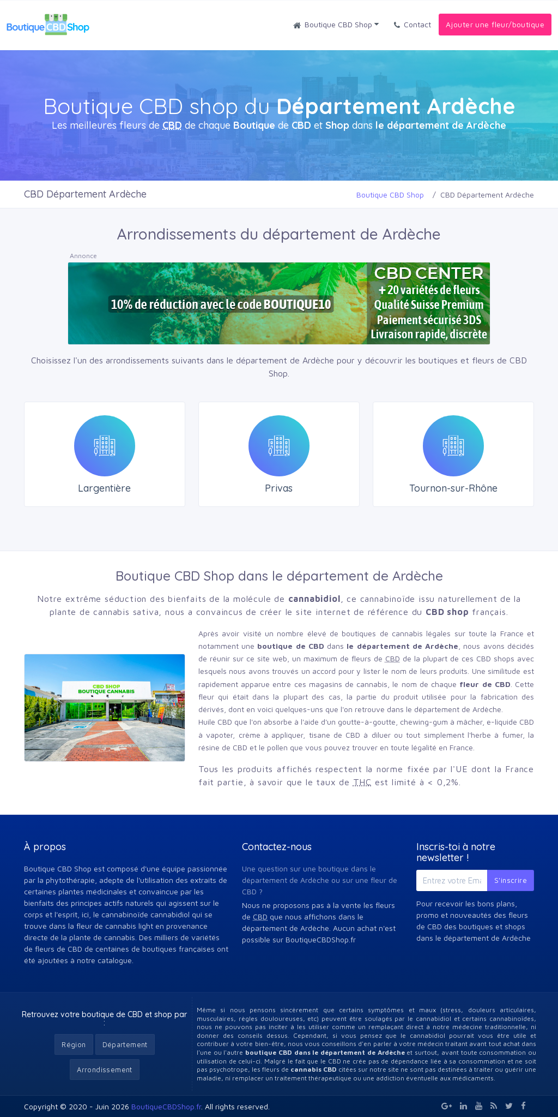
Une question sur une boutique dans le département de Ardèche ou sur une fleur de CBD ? (319, 880)
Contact (412, 25)
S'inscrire (510, 880)
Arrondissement (104, 1069)
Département (125, 1044)
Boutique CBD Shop (336, 25)
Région (74, 1044)
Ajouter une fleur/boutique (495, 24)
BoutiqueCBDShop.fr (166, 1106)
